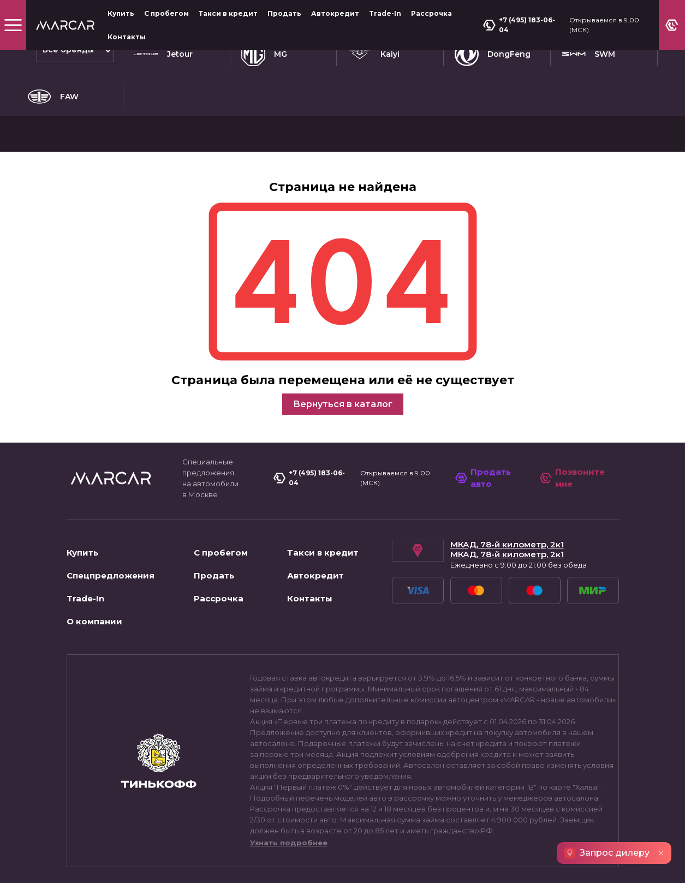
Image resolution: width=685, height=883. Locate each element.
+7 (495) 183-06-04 (522, 25)
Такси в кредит (228, 13)
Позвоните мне (573, 403)
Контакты (127, 37)
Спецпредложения (110, 502)
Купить (121, 13)
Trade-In (385, 13)
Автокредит (335, 13)
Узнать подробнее (288, 769)
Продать (284, 13)
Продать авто (486, 403)
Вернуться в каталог (342, 330)
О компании (94, 547)
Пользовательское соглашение (131, 863)
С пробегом (166, 13)
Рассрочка (431, 13)
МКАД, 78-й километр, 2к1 (507, 471)
